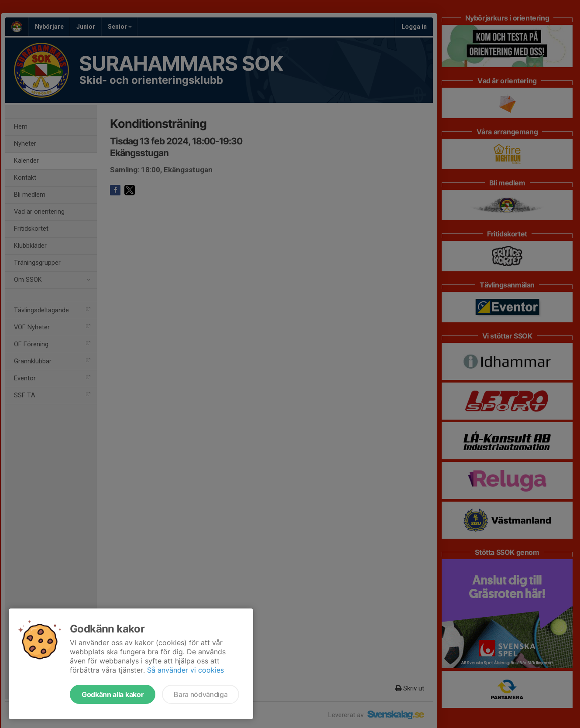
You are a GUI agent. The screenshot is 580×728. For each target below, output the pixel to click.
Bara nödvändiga (200, 694)
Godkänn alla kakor (113, 694)
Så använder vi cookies (185, 670)
